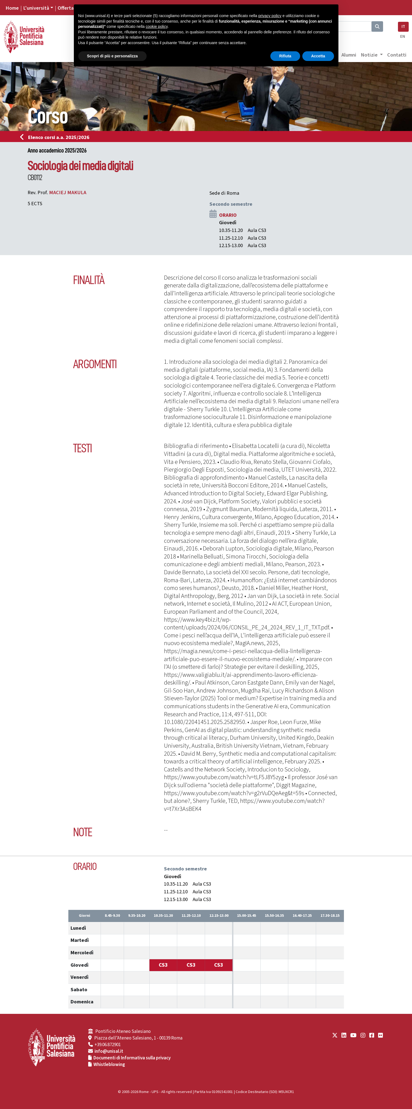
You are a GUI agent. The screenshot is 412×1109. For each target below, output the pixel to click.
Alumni (348, 54)
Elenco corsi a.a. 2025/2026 (56, 137)
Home (12, 8)
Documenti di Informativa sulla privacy (132, 1058)
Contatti (396, 54)
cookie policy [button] (157, 26)
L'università (36, 8)
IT (403, 27)
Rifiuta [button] (285, 56)
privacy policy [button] (269, 16)
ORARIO (228, 215)
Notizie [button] (370, 54)
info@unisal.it (109, 1051)
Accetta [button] (318, 56)
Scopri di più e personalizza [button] (112, 56)
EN (402, 36)
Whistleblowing (109, 1064)
